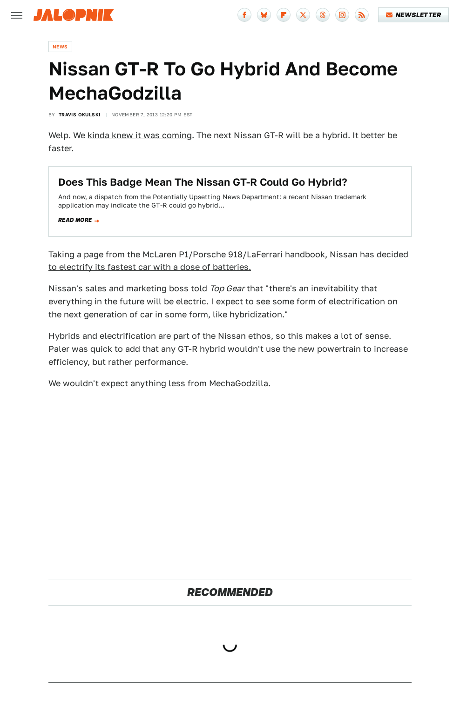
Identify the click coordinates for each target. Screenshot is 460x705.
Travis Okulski (80, 114)
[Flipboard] (284, 15)
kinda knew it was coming (140, 135)
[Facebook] (244, 15)
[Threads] (323, 15)
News (60, 46)
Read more (75, 220)
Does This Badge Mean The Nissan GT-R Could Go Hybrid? (202, 182)
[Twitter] (303, 15)
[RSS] (362, 15)
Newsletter (413, 15)
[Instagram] (342, 15)
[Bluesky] (264, 15)
